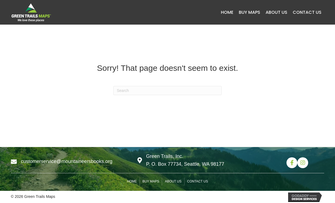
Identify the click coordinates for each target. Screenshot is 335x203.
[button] (291, 162)
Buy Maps (151, 181)
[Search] (167, 90)
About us (173, 181)
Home (132, 181)
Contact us (197, 181)
